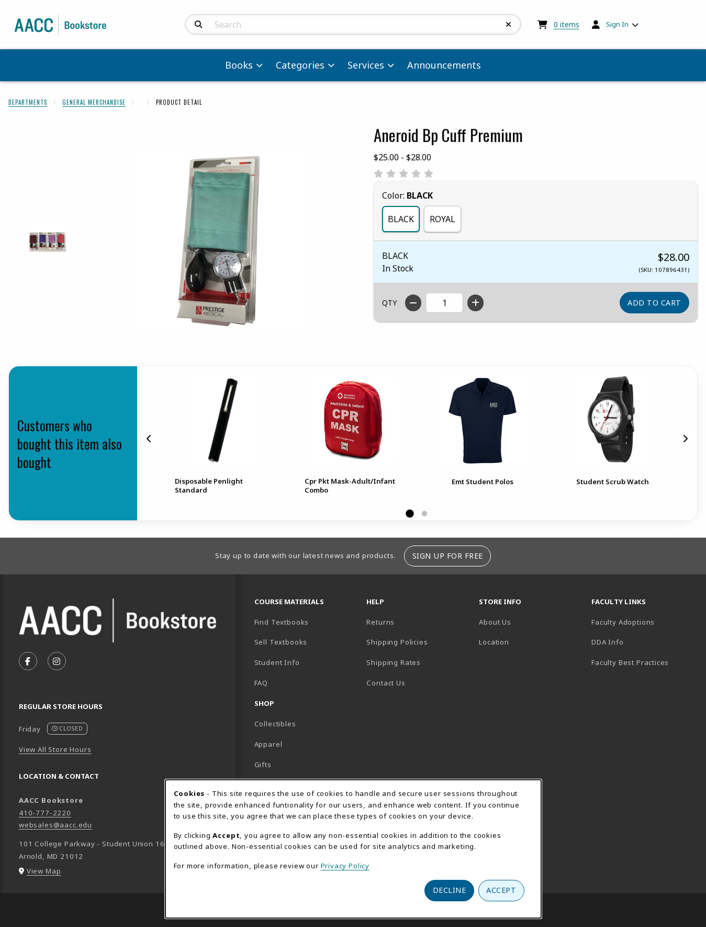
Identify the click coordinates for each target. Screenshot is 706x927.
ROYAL (442, 219)
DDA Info (607, 642)
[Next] (685, 439)
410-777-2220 (45, 812)
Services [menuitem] (366, 65)
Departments (27, 102)
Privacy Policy (345, 865)
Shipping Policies (397, 642)
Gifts (263, 764)
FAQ (261, 683)
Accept (501, 890)
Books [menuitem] (239, 65)
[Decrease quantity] (413, 303)
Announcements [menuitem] (444, 65)
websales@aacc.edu (55, 825)
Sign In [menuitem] (617, 24)
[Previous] (149, 439)
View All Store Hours (55, 749)
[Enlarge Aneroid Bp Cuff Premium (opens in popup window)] (217, 240)
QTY (389, 303)
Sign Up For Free (447, 556)
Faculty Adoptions (623, 622)
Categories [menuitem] (300, 65)
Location (530, 642)
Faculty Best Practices (630, 662)
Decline (449, 890)
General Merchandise (94, 102)
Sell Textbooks (281, 642)
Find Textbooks (281, 622)
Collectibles (275, 723)
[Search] (198, 25)
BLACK (401, 219)
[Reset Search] (508, 25)
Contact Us (385, 683)
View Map (44, 871)
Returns (380, 622)
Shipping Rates (393, 662)
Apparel (268, 744)
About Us (495, 622)
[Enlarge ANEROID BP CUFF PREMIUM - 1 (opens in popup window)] (48, 241)
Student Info (277, 662)
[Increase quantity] (475, 303)
